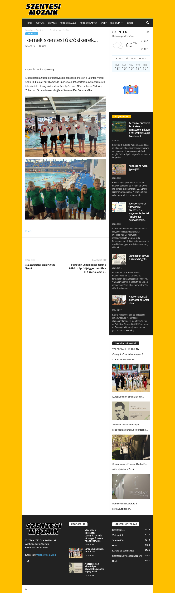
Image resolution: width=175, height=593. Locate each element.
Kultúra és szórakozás (123, 550)
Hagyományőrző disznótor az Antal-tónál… (139, 300)
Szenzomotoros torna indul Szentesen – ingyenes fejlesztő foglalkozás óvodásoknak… (139, 212)
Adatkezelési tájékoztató (37, 544)
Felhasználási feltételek (36, 547)
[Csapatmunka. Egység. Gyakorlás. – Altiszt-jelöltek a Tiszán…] (131, 447)
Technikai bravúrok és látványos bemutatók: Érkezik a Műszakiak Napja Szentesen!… (139, 129)
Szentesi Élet (41, 30)
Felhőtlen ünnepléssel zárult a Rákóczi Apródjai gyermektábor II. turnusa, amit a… (87, 268)
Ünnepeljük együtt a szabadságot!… (139, 257)
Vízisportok (117, 535)
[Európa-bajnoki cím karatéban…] (131, 378)
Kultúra (40, 23)
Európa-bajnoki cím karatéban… (128, 396)
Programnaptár (88, 23)
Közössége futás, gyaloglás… (138, 167)
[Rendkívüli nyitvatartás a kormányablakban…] (131, 486)
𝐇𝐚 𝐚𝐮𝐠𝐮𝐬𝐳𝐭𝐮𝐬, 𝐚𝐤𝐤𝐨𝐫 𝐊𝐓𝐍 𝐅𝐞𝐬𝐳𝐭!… (40, 266)
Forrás (28, 231)
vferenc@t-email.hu (46, 555)
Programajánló (68, 23)
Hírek (29, 23)
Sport (103, 23)
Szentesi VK (118, 540)
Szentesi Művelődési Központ (127, 556)
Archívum (116, 23)
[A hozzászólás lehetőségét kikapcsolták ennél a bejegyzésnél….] (131, 411)
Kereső (130, 23)
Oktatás (52, 23)
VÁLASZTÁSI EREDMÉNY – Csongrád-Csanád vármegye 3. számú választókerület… (128, 354)
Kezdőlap (29, 30)
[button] (147, 23)
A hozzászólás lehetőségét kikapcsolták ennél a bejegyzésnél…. (94, 567)
